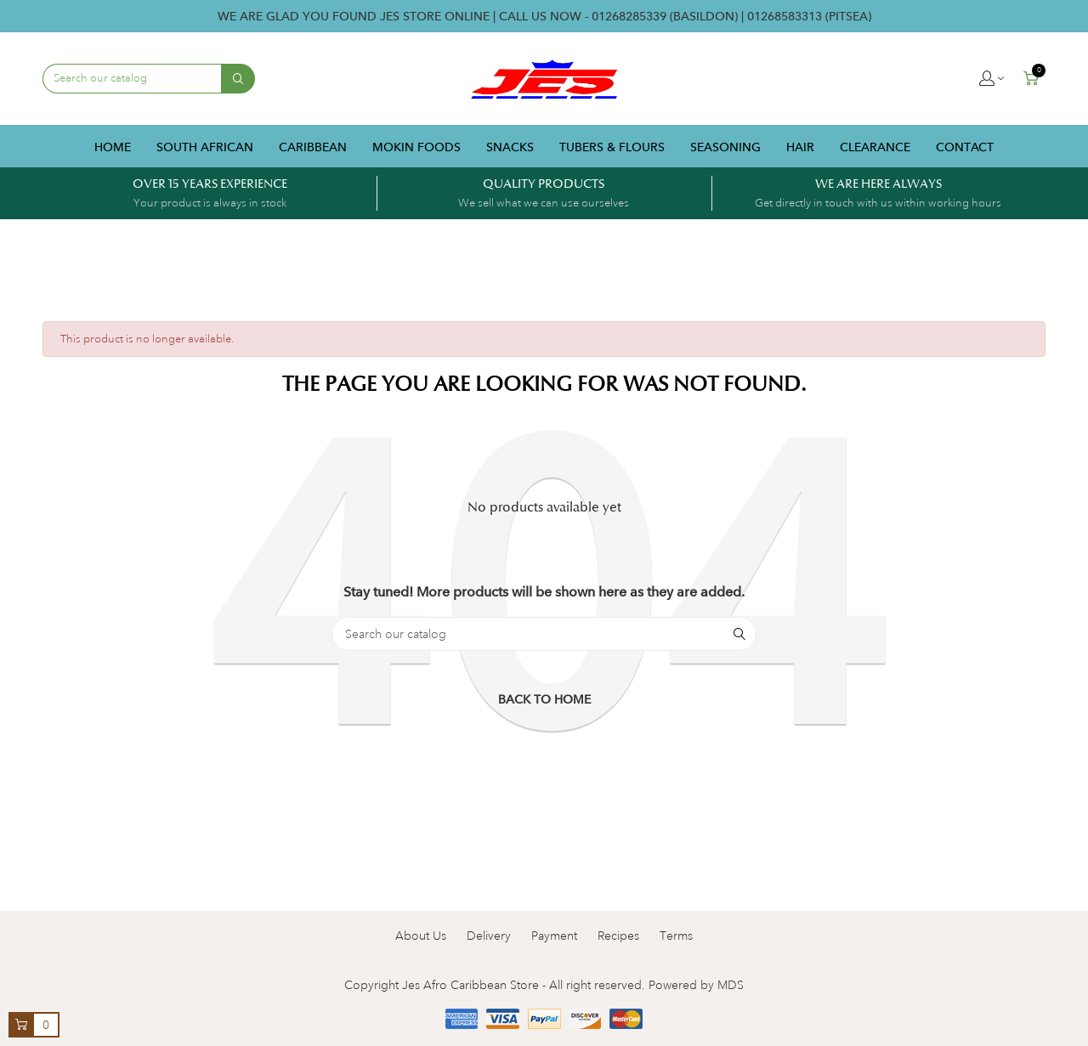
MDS (730, 984)
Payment (554, 935)
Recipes (618, 935)
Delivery (489, 935)
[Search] (544, 634)
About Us (420, 935)
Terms (676, 935)
